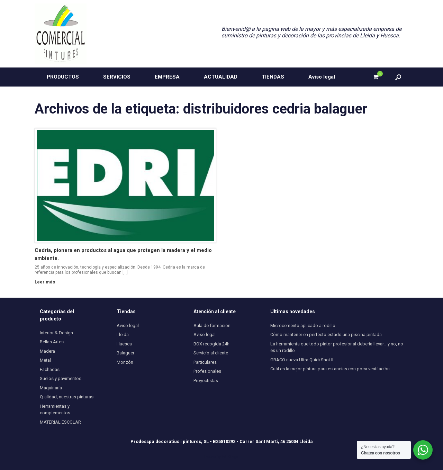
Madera (47, 351)
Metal (45, 360)
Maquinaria (51, 387)
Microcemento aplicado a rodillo (302, 325)
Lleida (123, 334)
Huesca (124, 343)
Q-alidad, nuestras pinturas (66, 396)
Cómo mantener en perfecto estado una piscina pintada (326, 334)
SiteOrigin (231, 456)
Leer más (47, 281)
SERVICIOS (116, 77)
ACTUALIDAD (220, 77)
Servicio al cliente (210, 352)
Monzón (125, 362)
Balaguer (125, 352)
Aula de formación (211, 325)
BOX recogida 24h (211, 343)
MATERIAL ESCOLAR (60, 422)
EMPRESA (167, 77)
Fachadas (50, 369)
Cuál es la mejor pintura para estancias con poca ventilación (330, 368)
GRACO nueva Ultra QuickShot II (301, 359)
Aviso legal (321, 77)
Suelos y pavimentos (60, 378)
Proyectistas (205, 380)
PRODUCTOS (63, 77)
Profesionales (207, 371)
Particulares (205, 362)
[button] (398, 77)
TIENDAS (273, 77)
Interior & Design (56, 332)
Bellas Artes (52, 341)
